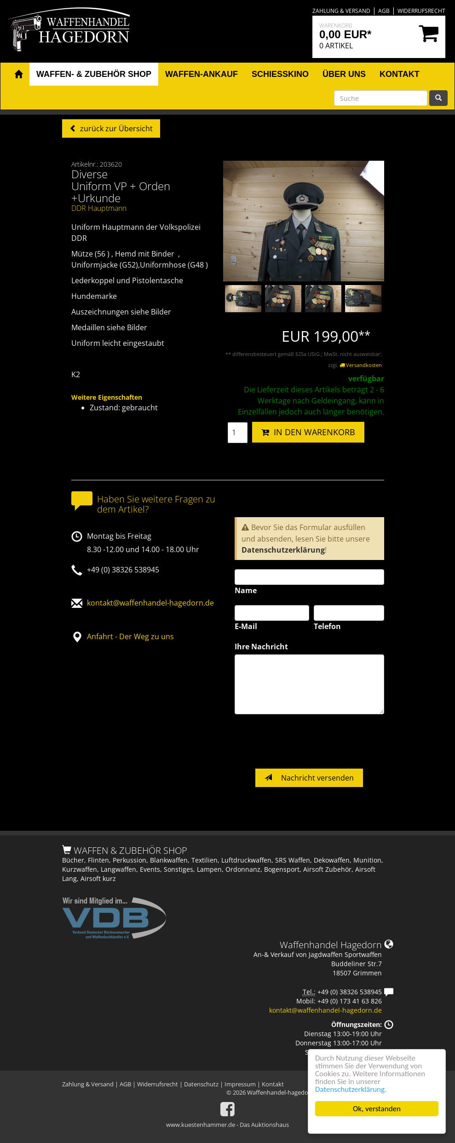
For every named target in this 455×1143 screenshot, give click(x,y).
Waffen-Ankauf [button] (201, 74)
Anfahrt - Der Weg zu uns (130, 636)
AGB (384, 11)
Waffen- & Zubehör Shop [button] (93, 74)
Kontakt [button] (400, 74)
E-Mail (246, 626)
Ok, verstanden (377, 1109)
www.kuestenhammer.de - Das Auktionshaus (227, 1124)
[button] (18, 75)
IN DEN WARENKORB (308, 431)
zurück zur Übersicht (115, 128)
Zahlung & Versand (341, 11)
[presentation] (304, 741)
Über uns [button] (344, 74)
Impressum (240, 1084)
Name (246, 590)
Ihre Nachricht (261, 646)
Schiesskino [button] (280, 74)
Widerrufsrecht (421, 11)
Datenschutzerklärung (283, 550)
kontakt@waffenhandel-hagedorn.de (150, 603)
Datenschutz (201, 1084)
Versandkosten (361, 365)
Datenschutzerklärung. (350, 1089)
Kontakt (273, 1084)
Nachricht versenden (309, 778)
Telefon (327, 626)
